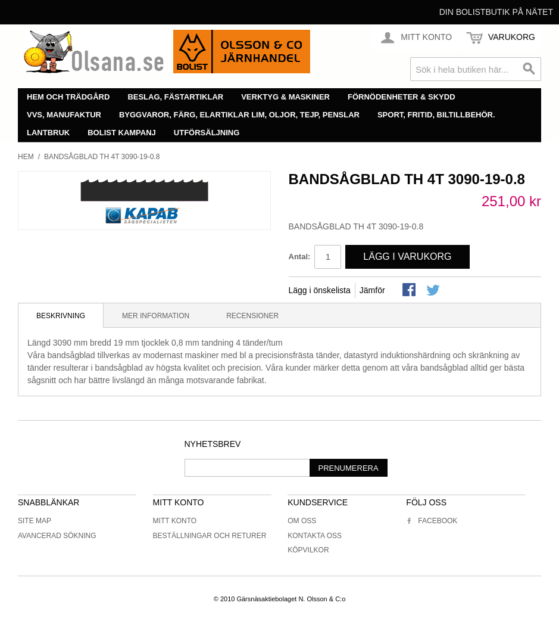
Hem (26, 157)
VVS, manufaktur (64, 114)
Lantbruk (48, 132)
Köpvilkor (308, 550)
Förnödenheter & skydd (401, 96)
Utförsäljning (207, 132)
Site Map (34, 521)
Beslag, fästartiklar (175, 96)
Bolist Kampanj (122, 132)
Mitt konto (175, 521)
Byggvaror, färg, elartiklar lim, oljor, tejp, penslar (239, 114)
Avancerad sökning (57, 536)
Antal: (300, 256)
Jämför (372, 290)
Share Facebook (410, 291)
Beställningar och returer (210, 536)
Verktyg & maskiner (285, 96)
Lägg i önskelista (320, 290)
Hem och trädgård (68, 96)
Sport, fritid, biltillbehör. (436, 114)
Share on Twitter (434, 291)
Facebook (431, 521)
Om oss (302, 521)
